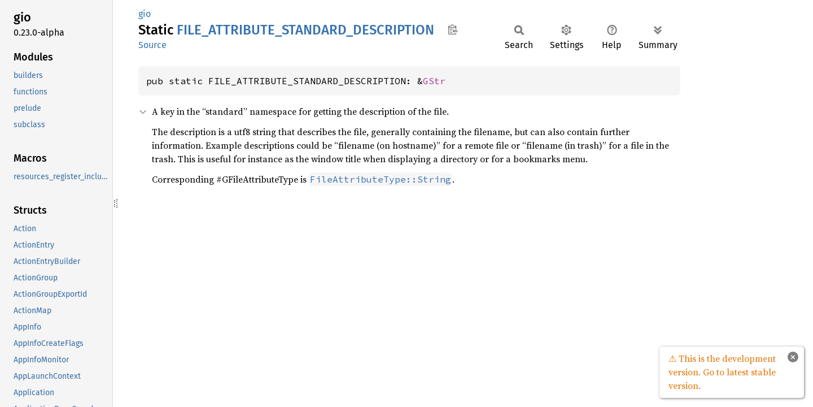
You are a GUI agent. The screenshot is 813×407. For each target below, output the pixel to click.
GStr (434, 80)
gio (144, 13)
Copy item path (452, 29)
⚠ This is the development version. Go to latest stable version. (722, 372)
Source (152, 45)
